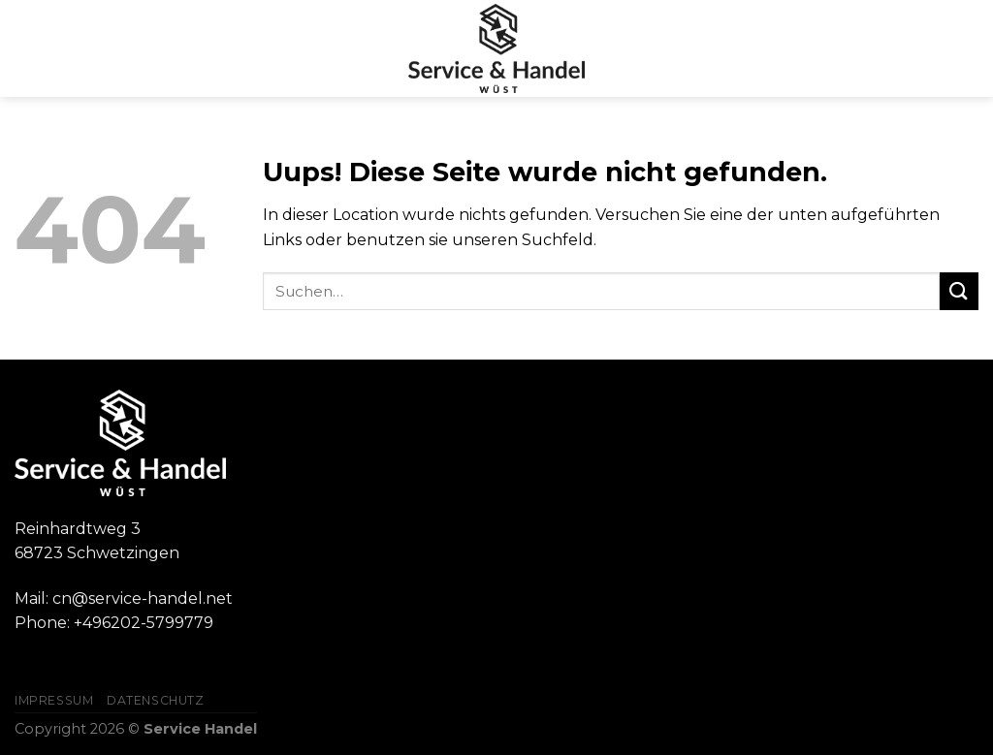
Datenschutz (156, 700)
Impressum (54, 700)
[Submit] (959, 291)
